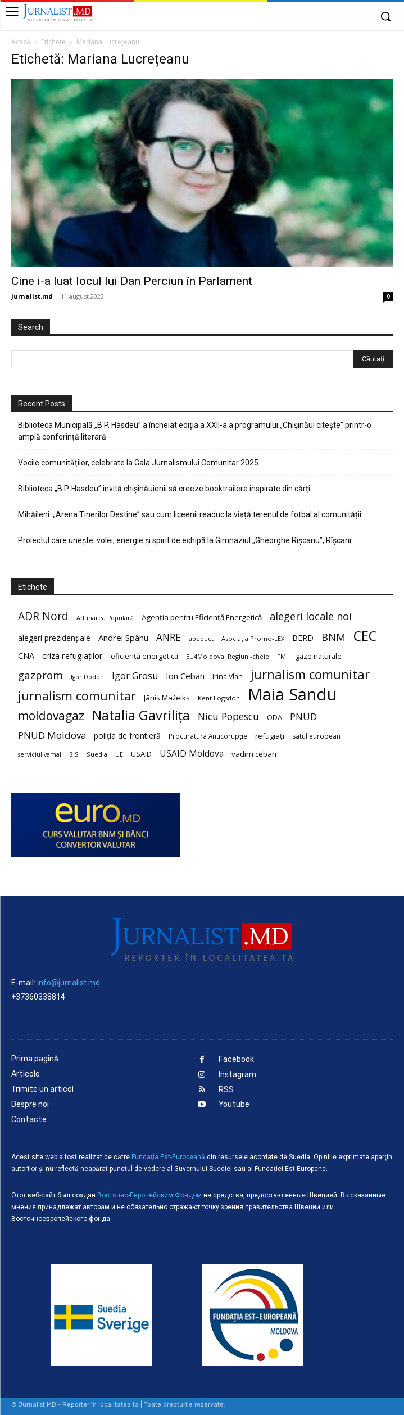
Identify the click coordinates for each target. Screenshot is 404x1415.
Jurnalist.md (32, 296)
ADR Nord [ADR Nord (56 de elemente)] (43, 616)
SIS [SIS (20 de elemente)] (74, 754)
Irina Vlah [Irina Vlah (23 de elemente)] (227, 676)
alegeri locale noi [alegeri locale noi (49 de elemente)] (311, 616)
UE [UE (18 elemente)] (119, 754)
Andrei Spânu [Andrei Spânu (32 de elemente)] (123, 637)
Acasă (20, 42)
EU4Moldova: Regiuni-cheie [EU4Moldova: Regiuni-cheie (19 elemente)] (227, 656)
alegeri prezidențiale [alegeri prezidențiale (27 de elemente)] (54, 637)
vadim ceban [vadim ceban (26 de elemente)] (253, 754)
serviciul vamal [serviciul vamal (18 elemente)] (39, 754)
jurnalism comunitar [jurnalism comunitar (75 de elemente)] (77, 696)
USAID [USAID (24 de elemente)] (141, 754)
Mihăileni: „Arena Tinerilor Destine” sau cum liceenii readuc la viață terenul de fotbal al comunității (189, 514)
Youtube (234, 1104)
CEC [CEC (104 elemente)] (364, 635)
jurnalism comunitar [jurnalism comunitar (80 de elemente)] (310, 674)
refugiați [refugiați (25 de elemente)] (269, 736)
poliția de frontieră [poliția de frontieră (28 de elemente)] (127, 735)
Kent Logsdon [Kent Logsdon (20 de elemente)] (219, 698)
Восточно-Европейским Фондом (149, 1195)
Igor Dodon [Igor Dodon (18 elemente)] (87, 677)
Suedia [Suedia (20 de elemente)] (97, 754)
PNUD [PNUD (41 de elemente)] (303, 716)
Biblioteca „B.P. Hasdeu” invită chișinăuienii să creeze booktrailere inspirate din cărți (164, 488)
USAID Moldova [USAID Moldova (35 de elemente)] (192, 754)
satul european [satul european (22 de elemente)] (316, 736)
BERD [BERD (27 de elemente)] (303, 637)
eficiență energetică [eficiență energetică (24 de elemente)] (144, 656)
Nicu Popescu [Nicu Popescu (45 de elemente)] (228, 716)
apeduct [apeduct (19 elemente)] (201, 638)
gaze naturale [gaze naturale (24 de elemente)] (319, 656)
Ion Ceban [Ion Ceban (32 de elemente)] (185, 675)
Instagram (237, 1074)
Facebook (236, 1059)
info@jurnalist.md (68, 982)
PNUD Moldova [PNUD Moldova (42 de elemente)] (52, 735)
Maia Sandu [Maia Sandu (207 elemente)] (292, 694)
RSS (226, 1090)
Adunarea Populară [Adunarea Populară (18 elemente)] (105, 618)
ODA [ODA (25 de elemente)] (274, 717)
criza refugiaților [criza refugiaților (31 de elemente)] (72, 655)
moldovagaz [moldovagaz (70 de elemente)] (51, 716)
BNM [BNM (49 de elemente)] (333, 637)
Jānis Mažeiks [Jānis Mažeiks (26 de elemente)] (167, 698)
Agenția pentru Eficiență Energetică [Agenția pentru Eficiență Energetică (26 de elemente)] (202, 617)
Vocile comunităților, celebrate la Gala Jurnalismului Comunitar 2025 (138, 462)
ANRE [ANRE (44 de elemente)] (168, 637)
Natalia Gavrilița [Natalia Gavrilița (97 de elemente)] (141, 715)
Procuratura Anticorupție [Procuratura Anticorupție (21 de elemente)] (208, 735)
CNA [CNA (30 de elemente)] (26, 655)
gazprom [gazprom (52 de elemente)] (40, 675)
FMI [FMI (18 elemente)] (282, 657)
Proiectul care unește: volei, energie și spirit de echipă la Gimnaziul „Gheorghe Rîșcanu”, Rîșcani (184, 540)
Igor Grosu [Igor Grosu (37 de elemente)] (135, 676)
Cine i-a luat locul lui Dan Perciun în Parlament (131, 281)
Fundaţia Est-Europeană (168, 1157)
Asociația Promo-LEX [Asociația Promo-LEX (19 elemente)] (252, 638)
